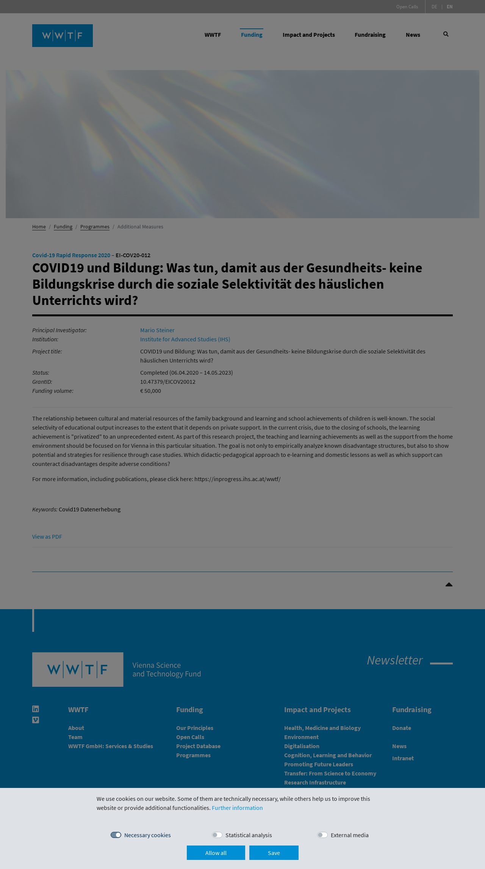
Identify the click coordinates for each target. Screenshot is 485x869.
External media (350, 835)
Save (274, 852)
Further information (237, 807)
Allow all (216, 852)
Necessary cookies (147, 835)
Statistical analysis (248, 835)
